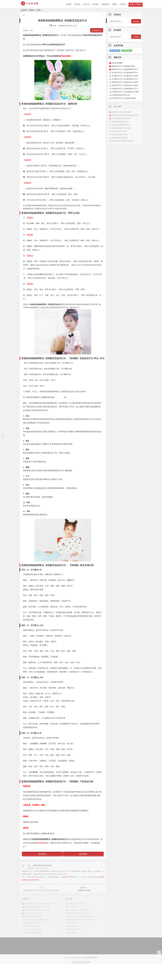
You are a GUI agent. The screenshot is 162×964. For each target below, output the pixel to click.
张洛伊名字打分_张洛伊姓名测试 (124, 98)
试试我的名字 (96, 30)
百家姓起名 (105, 4)
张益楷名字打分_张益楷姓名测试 (123, 66)
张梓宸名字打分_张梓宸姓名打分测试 (125, 82)
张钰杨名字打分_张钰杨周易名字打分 (125, 88)
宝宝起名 (77, 4)
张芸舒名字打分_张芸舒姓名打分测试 (125, 85)
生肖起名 (95, 4)
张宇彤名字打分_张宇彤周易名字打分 (125, 72)
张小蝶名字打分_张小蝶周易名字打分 (125, 79)
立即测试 (136, 37)
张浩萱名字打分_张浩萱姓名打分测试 (125, 92)
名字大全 (86, 4)
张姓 (38, 10)
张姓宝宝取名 (115, 50)
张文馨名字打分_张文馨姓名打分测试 (125, 76)
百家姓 (114, 4)
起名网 (23, 10)
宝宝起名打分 (127, 50)
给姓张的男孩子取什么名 (121, 95)
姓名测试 (83, 854)
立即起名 (136, 21)
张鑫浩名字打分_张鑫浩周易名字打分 (125, 69)
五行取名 (123, 4)
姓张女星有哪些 (117, 63)
